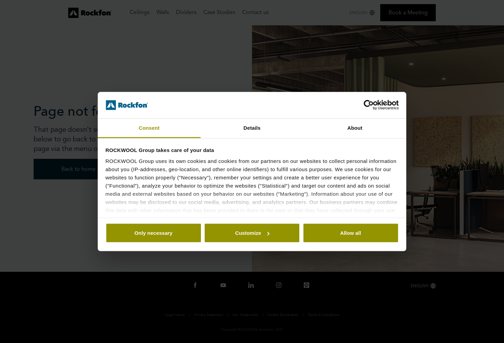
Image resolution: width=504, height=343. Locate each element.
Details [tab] (252, 127)
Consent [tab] (149, 127)
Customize (252, 233)
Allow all (350, 233)
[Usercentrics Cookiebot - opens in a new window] (369, 105)
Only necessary (153, 233)
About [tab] (354, 127)
